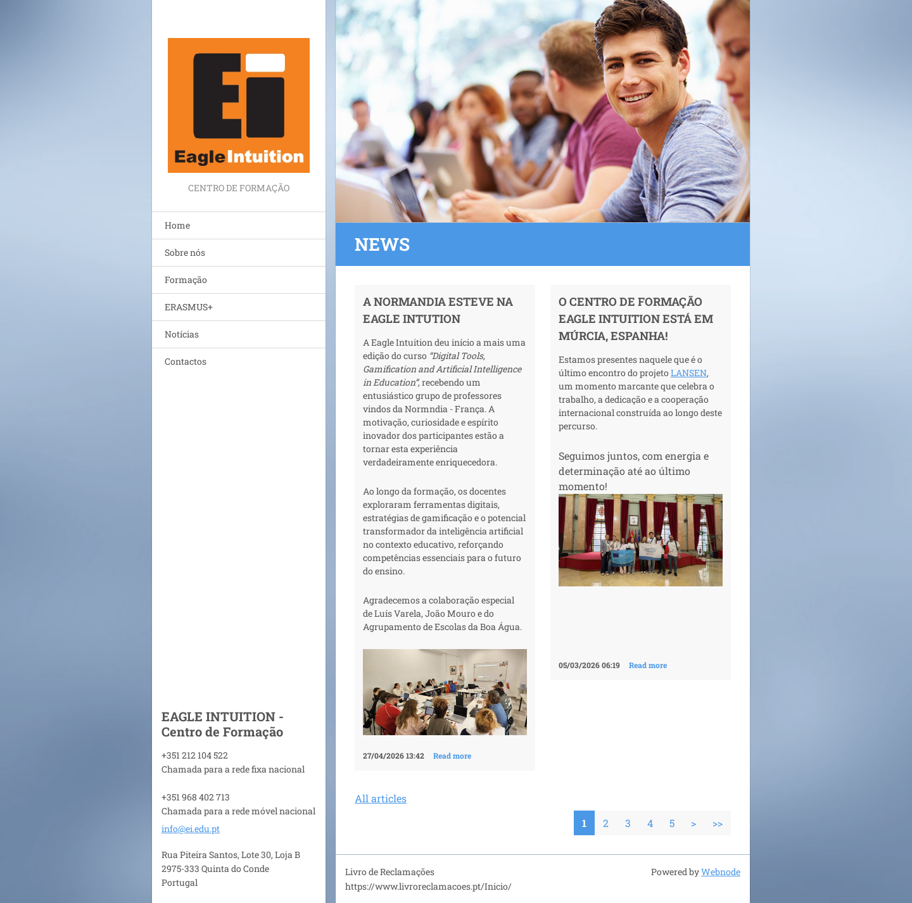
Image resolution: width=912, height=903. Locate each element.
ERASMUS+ (189, 307)
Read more (452, 755)
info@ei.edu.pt (191, 829)
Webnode (720, 872)
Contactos (185, 361)
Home (177, 225)
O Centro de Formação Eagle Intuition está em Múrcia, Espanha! (636, 318)
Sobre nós (185, 252)
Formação (186, 280)
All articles (381, 798)
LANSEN (689, 373)
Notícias (182, 334)
